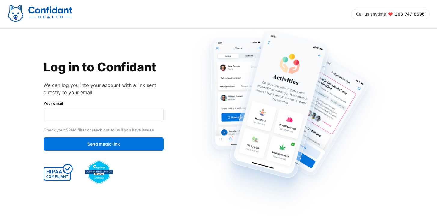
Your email (53, 103)
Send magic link (104, 144)
